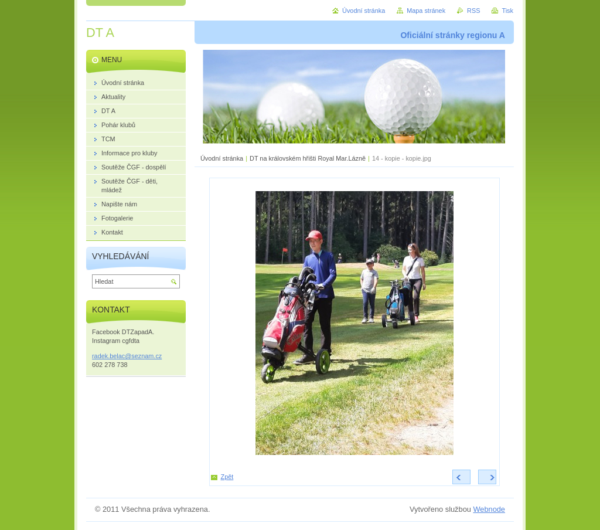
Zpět (227, 476)
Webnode (489, 509)
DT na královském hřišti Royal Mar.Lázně (308, 158)
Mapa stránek (426, 10)
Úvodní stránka (221, 158)
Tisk (507, 10)
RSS (473, 10)
